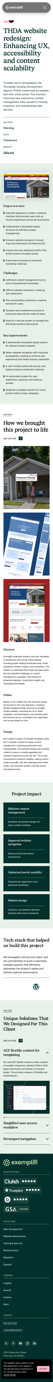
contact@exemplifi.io (12, 1330)
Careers (7, 1297)
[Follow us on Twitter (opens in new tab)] (6, 1343)
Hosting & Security (13, 1243)
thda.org (8, 152)
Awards (7, 1290)
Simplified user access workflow (20, 1125)
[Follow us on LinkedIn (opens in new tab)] (34, 1343)
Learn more (10, 1375)
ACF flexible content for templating (21, 1052)
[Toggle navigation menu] (44, 7)
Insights (7, 1283)
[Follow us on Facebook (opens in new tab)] (13, 1343)
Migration (8, 1257)
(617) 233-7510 (10, 1323)
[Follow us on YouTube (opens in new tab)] (20, 1343)
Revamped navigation (19, 1139)
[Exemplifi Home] (14, 7)
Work (6, 1304)
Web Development (12, 1229)
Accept (43, 1369)
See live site (13, 438)
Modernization (10, 1250)
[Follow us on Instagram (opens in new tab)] (27, 1343)
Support (7, 1264)
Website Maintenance (14, 1236)
